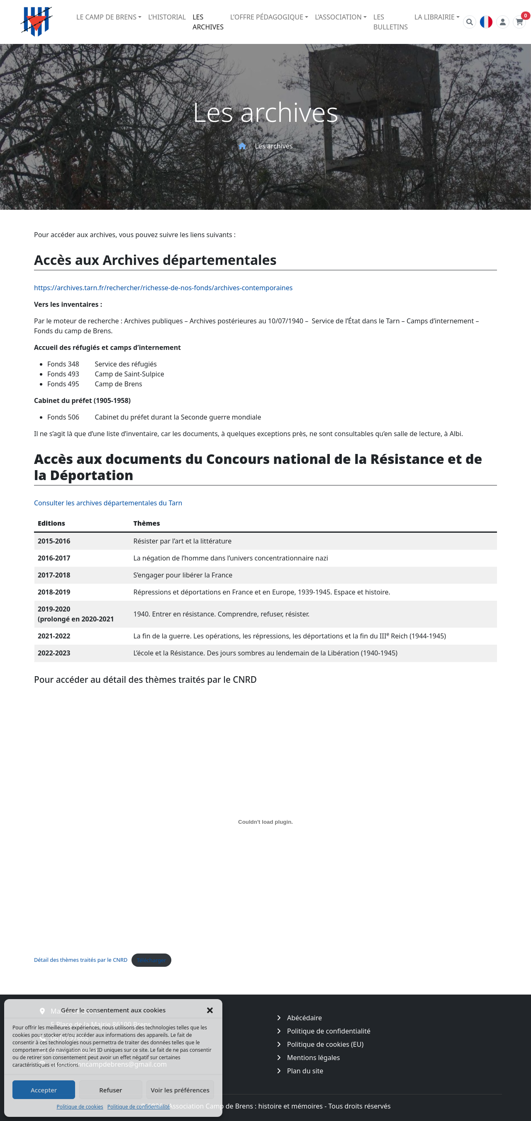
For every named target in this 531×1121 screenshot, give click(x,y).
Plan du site (305, 1070)
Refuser (110, 1090)
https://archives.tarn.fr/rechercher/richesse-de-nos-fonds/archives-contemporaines (163, 287)
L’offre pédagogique (266, 17)
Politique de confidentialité (138, 1106)
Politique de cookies (79, 1106)
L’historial (167, 17)
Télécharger (151, 960)
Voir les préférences (180, 1090)
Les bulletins (390, 22)
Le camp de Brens (106, 17)
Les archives (208, 22)
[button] (210, 1010)
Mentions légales (313, 1057)
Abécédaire (304, 1017)
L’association (338, 17)
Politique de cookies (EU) (325, 1044)
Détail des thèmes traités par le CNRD (80, 960)
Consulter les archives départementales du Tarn (108, 502)
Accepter (44, 1090)
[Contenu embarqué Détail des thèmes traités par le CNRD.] (265, 821)
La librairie (434, 17)
